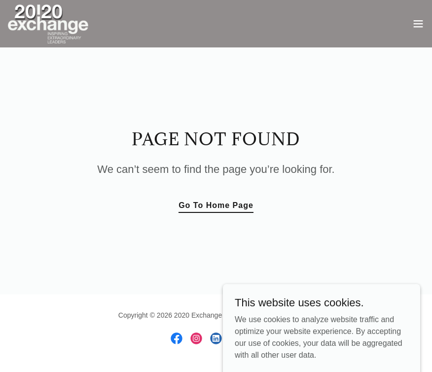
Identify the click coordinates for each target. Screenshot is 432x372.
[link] (48, 23)
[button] (418, 24)
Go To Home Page (216, 205)
